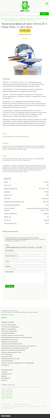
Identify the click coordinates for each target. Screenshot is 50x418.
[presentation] (17, 294)
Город (7, 261)
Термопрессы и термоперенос (26, 18)
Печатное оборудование (11, 18)
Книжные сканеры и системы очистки (12, 335)
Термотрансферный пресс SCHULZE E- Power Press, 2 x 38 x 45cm (20, 20)
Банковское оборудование (9, 341)
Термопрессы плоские (42, 18)
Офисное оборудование (8, 329)
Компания (4, 372)
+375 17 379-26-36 (6, 391)
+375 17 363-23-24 (6, 396)
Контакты (4, 380)
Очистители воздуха (7, 361)
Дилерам (4, 376)
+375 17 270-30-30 (6, 389)
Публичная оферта (6, 404)
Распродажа (5, 365)
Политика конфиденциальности (22, 404)
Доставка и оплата (7, 370)
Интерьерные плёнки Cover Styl (10, 358)
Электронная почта (11, 256)
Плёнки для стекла (6, 356)
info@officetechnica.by (8, 314)
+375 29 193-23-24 (6, 398)
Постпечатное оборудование (10, 327)
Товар (7, 245)
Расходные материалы (8, 333)
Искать (44, 13)
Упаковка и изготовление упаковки (11, 344)
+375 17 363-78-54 (6, 393)
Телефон (8, 266)
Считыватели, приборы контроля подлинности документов (18, 346)
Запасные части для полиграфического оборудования (17, 363)
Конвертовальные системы (9, 339)
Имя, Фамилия (9, 250)
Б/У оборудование (7, 354)
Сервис (5, 156)
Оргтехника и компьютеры (9, 331)
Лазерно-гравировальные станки (11, 352)
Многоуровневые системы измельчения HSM (14, 348)
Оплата (5, 133)
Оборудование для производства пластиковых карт (16, 337)
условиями (23, 240)
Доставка (5, 143)
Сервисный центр (6, 374)
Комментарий (9, 272)
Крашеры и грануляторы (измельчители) (13, 350)
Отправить (9, 286)
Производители (5, 378)
